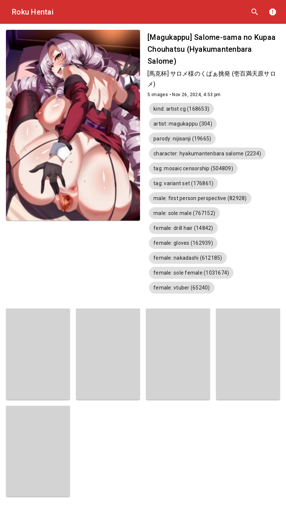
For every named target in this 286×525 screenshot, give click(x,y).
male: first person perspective (200, 198)
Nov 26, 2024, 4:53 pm (196, 94)
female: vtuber (181, 288)
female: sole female (191, 273)
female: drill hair (183, 228)
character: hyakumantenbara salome (207, 153)
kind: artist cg (181, 109)
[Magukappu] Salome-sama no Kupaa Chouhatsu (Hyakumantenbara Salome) (211, 49)
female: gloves (183, 243)
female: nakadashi (187, 258)
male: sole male (184, 213)
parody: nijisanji (182, 139)
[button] (181, 109)
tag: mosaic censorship (193, 168)
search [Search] (254, 11)
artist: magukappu (182, 124)
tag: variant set (183, 183)
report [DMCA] (272, 11)
